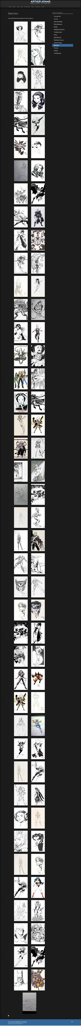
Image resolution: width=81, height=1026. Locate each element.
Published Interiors (59, 29)
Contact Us (37, 6)
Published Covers (59, 40)
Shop (18, 6)
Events (42, 6)
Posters (56, 48)
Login (72, 1021)
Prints (55, 35)
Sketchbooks (57, 37)
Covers (56, 19)
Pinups (56, 27)
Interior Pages (58, 42)
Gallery (14, 6)
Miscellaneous (58, 24)
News (33, 6)
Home (10, 6)
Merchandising (58, 21)
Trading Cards (58, 32)
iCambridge (20, 1023)
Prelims (56, 50)
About (21, 6)
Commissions (27, 6)
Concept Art (57, 16)
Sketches (56, 45)
